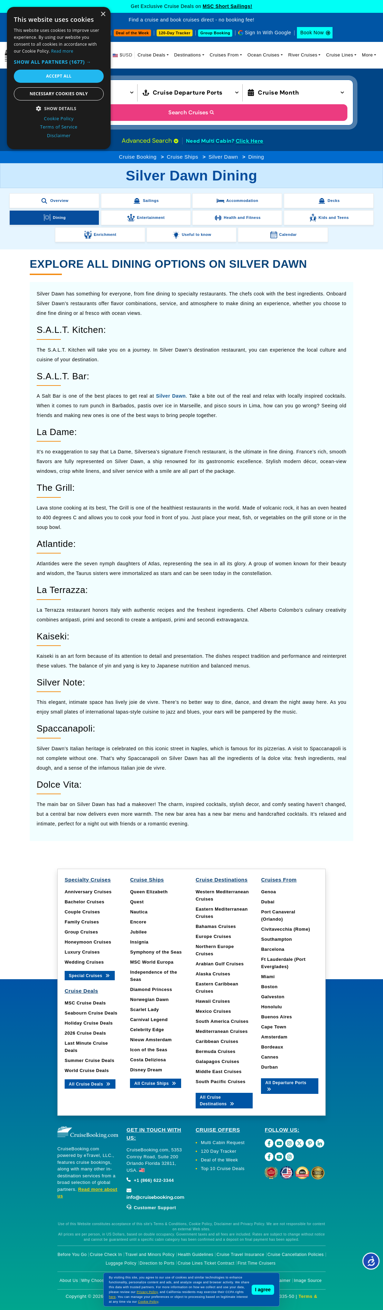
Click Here (249, 141)
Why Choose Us (97, 1280)
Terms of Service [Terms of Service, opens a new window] (58, 127)
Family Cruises (82, 921)
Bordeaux (272, 1047)
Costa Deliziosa (148, 1059)
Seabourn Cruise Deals (91, 1013)
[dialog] (59, 78)
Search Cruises (191, 112)
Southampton (276, 939)
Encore (138, 921)
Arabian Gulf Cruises (220, 963)
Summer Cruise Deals (89, 1060)
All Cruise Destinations (217, 1100)
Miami (267, 976)
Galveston (272, 996)
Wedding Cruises (84, 962)
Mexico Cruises (213, 1011)
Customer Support (151, 1207)
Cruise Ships (182, 157)
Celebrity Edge (147, 1029)
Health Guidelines (195, 1254)
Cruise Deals (151, 54)
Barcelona (272, 949)
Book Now (312, 32)
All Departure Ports (285, 1085)
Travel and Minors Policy (150, 1254)
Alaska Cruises (213, 973)
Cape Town (273, 1026)
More (367, 54)
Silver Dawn (223, 157)
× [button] (102, 14)
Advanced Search (150, 140)
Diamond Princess (151, 989)
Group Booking (215, 33)
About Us (68, 1280)
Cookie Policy (148, 1301)
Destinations (187, 54)
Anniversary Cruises (88, 891)
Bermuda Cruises (215, 1051)
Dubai (267, 901)
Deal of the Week (132, 33)
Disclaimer (280, 1280)
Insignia (139, 942)
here (112, 1297)
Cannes (269, 1057)
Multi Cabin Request (223, 1142)
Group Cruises (81, 932)
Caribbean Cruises (217, 1041)
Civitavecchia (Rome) (285, 929)
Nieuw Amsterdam (150, 1039)
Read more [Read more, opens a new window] (62, 51)
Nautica (138, 911)
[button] (59, 61)
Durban (269, 1067)
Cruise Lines (339, 54)
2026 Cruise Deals (85, 1033)
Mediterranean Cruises (222, 1031)
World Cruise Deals (87, 1070)
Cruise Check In (106, 1254)
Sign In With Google (268, 32)
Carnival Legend (149, 1019)
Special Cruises (90, 975)
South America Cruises (222, 1021)
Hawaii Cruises (213, 1001)
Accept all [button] (59, 76)
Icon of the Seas (148, 1049)
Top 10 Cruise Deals (223, 1168)
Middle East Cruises (219, 1071)
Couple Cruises (82, 911)
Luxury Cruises (82, 952)
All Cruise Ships (155, 1083)
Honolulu (271, 1006)
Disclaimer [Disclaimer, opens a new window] (59, 135)
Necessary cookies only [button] (59, 94)
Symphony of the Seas (155, 952)
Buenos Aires (276, 1016)
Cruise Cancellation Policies (296, 1254)
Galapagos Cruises (217, 1061)
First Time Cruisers (256, 1263)
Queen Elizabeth (149, 891)
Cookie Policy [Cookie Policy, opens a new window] (59, 118)
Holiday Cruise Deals (89, 1023)
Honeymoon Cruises (88, 942)
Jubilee (138, 932)
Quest (136, 901)
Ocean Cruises (263, 54)
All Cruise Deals (90, 1084)
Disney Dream (146, 1069)
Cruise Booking (138, 157)
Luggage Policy (121, 1263)
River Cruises (303, 54)
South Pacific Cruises (220, 1081)
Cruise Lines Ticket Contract (206, 1263)
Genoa (268, 891)
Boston (269, 986)
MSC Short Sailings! (227, 6)
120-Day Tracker (174, 33)
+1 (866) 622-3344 (150, 1180)
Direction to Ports (157, 1263)
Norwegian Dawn (149, 999)
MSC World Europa (151, 962)
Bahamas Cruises (216, 926)
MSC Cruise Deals (85, 1003)
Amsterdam (274, 1036)
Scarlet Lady (144, 1009)
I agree (263, 1289)
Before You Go (72, 1254)
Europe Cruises (213, 936)
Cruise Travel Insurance (240, 1254)
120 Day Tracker (218, 1151)
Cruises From (224, 54)
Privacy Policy (147, 1292)
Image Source (308, 1280)
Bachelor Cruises (84, 901)
